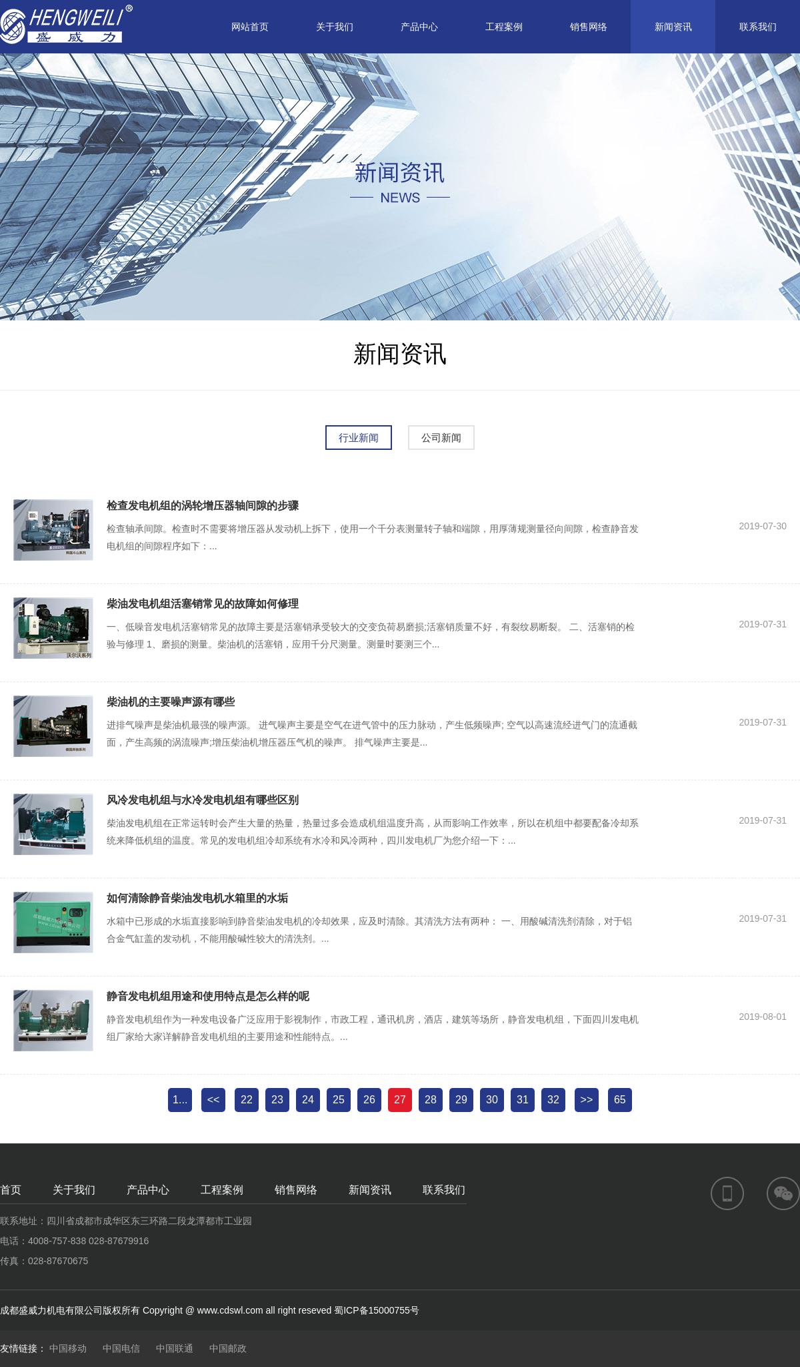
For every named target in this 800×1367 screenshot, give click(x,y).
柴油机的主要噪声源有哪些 (171, 702)
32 (553, 1099)
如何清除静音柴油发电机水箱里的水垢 (197, 898)
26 (369, 1099)
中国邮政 (228, 1348)
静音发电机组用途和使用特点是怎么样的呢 (208, 996)
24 (308, 1099)
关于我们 (334, 26)
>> (587, 1099)
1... (180, 1099)
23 (277, 1099)
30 (492, 1099)
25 (339, 1099)
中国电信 (121, 1348)
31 (523, 1099)
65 (620, 1099)
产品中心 (419, 26)
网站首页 (250, 26)
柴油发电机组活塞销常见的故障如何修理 (203, 603)
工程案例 (504, 26)
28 (431, 1099)
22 (247, 1099)
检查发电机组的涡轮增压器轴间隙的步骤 (203, 505)
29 (461, 1099)
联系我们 (758, 26)
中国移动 (68, 1348)
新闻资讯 (673, 26)
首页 (10, 1189)
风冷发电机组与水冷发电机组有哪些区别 (203, 800)
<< (213, 1099)
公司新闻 (441, 437)
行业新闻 (359, 437)
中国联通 (174, 1348)
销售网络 (588, 26)
